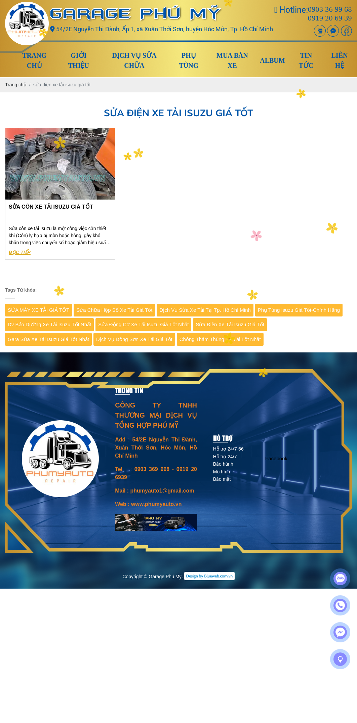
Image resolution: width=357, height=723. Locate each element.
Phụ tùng (188, 60)
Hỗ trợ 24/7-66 (228, 449)
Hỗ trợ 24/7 (225, 456)
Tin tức (306, 60)
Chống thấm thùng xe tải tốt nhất (220, 339)
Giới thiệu (78, 60)
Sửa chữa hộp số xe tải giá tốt (114, 310)
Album (272, 60)
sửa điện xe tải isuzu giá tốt (230, 324)
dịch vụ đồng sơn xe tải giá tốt (134, 339)
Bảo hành (223, 464)
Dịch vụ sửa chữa (134, 60)
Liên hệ (339, 60)
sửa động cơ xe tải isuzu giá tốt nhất (143, 324)
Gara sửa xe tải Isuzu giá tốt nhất (48, 339)
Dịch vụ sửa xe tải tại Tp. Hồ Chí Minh (204, 310)
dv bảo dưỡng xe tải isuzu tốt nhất (49, 324)
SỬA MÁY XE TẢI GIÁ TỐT (38, 310)
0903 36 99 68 (330, 9)
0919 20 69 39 (330, 18)
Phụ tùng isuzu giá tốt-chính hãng (299, 310)
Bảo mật (222, 479)
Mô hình (221, 471)
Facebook (276, 458)
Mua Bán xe (232, 60)
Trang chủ (34, 60)
